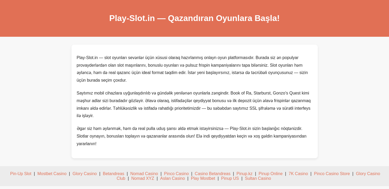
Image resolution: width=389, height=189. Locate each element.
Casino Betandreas (213, 173)
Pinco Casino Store (332, 173)
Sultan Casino (258, 178)
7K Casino (298, 173)
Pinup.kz (245, 173)
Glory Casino (85, 173)
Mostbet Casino (52, 173)
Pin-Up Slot (20, 173)
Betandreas (113, 173)
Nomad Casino (144, 173)
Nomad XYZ (142, 178)
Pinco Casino (176, 173)
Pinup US (230, 178)
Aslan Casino (172, 178)
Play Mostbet (203, 178)
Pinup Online (271, 173)
